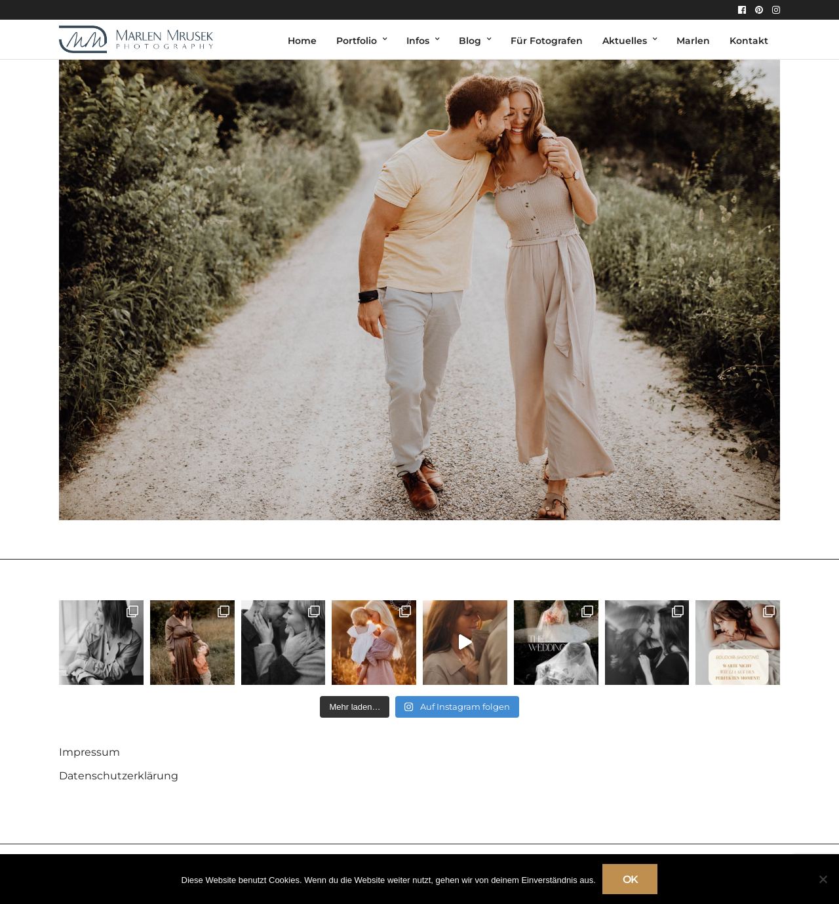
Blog (470, 41)
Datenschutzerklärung (118, 776)
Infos (417, 41)
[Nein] (822, 879)
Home (302, 41)
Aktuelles (624, 41)
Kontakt (749, 41)
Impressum (89, 752)
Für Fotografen (547, 41)
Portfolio (356, 41)
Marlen (693, 41)
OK (630, 879)
